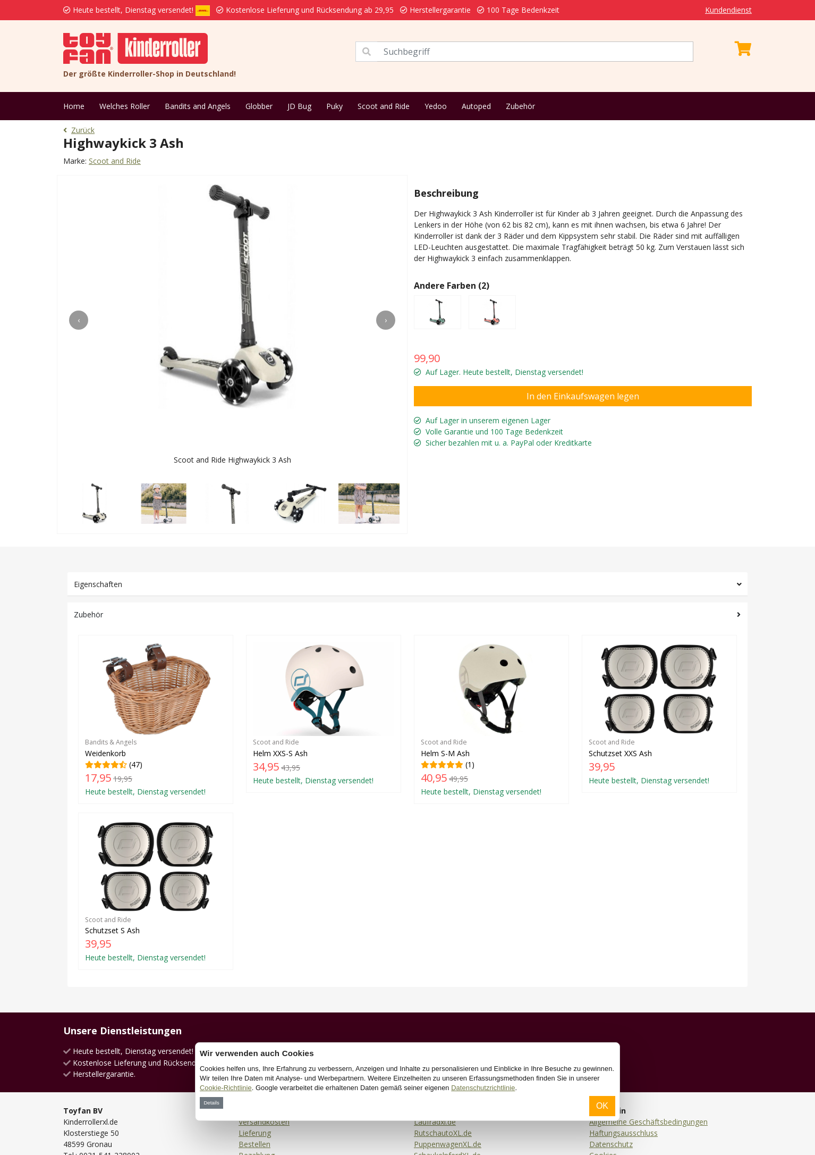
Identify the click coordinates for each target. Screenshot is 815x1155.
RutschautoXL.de (443, 1133)
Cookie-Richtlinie (226, 1088)
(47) (155, 719)
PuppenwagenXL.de (447, 1144)
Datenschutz (611, 1144)
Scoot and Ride (384, 106)
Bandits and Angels (198, 106)
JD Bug (299, 106)
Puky (334, 106)
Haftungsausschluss (623, 1133)
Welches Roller (124, 106)
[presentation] (78, 320)
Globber (259, 106)
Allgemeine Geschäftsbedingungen (648, 1122)
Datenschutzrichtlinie (483, 1088)
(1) (491, 719)
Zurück (79, 130)
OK (602, 1105)
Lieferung (255, 1133)
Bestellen (254, 1144)
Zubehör (520, 106)
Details (211, 1103)
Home (73, 106)
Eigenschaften (98, 584)
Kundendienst (728, 10)
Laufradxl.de (435, 1122)
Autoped (476, 106)
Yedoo (436, 106)
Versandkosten (264, 1122)
